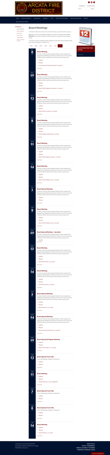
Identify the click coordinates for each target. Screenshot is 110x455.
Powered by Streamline (83, 449)
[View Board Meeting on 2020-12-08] (56, 54)
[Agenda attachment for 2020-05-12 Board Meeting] (41, 256)
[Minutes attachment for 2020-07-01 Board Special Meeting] (41, 200)
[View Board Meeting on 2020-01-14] (56, 425)
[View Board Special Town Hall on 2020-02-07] (56, 392)
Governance (18, 26)
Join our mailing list (97, 453)
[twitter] (89, 2)
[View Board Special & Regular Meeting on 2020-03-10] (56, 339)
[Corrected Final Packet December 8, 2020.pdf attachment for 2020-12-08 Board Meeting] (51, 65)
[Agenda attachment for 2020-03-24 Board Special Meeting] (41, 325)
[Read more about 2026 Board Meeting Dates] (86, 42)
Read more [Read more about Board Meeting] (40, 68)
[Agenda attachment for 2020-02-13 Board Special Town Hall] (41, 361)
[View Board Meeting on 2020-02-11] (56, 374)
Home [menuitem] (17, 18)
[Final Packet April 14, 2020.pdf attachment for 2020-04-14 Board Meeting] (46, 284)
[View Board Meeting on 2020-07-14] (56, 169)
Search (92, 8)
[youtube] (91, 2)
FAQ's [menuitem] (52, 18)
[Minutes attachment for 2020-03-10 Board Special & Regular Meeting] (41, 345)
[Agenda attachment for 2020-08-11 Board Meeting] (41, 151)
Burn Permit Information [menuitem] (22, 21)
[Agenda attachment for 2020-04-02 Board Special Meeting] (41, 302)
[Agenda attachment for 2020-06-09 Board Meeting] (41, 217)
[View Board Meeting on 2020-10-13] (56, 100)
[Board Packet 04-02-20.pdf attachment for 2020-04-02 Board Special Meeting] (46, 307)
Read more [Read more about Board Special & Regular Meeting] (40, 350)
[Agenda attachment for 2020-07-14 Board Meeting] (41, 174)
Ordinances (19, 33)
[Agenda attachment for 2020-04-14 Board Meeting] (41, 279)
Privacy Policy (91, 443)
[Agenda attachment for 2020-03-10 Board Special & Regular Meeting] (41, 342)
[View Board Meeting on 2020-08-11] (56, 146)
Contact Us (82, 6)
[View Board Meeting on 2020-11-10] (56, 77)
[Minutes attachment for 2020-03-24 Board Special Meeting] (41, 327)
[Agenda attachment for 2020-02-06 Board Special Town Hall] (41, 412)
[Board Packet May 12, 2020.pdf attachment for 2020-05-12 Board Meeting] (47, 261)
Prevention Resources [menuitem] (75, 18)
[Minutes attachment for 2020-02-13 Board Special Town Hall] (41, 364)
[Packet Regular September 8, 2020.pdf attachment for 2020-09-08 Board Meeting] (49, 134)
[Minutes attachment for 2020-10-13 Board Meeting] (41, 108)
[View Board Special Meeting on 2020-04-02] (56, 296)
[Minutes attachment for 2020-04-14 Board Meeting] (41, 282)
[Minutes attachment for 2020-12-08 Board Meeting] (41, 62)
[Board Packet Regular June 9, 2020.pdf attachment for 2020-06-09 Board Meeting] (49, 223)
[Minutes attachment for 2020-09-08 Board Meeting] (41, 131)
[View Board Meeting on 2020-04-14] (56, 273)
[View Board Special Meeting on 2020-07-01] (56, 192)
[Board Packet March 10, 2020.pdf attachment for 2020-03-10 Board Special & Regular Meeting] (47, 347)
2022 (50, 45)
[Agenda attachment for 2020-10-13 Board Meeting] (41, 106)
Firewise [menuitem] (85, 18)
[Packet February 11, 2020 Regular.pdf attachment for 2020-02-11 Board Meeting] (48, 381)
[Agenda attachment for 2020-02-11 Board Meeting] (41, 376)
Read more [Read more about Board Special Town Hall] (40, 367)
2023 (45, 45)
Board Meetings (20, 29)
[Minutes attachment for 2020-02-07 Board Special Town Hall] (41, 398)
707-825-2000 (91, 6)
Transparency (20, 37)
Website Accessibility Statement (85, 447)
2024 (40, 45)
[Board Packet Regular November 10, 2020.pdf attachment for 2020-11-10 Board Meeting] (51, 88)
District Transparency (88, 445)
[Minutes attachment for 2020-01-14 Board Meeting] (41, 430)
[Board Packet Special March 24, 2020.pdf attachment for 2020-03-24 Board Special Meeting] (49, 330)
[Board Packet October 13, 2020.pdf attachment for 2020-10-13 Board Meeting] (48, 111)
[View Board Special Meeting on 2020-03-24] (56, 319)
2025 (36, 45)
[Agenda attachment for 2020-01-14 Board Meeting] (41, 427)
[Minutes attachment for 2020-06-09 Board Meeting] (41, 220)
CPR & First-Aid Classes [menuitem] (62, 18)
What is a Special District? (20, 40)
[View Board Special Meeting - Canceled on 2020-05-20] (56, 235)
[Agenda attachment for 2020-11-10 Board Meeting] (41, 83)
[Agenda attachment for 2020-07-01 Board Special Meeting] (41, 197)
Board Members (20, 31)
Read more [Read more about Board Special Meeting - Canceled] (40, 241)
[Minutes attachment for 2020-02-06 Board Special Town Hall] (41, 415)
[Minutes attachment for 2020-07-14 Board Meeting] (41, 177)
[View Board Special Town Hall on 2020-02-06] (56, 409)
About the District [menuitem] (26, 18)
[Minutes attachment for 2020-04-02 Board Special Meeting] (41, 304)
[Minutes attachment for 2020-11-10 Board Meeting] (41, 85)
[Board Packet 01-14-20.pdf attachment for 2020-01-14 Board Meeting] (46, 432)
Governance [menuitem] (37, 18)
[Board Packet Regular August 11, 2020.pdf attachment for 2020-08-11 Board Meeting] (50, 157)
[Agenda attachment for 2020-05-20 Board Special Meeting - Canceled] (41, 240)
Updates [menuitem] (45, 18)
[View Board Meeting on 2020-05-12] (56, 251)
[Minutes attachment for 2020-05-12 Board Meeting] (41, 259)
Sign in (93, 449)
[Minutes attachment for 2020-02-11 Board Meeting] (41, 379)
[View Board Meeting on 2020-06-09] (56, 212)
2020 (60, 45)
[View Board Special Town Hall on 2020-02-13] (56, 358)
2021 (55, 45)
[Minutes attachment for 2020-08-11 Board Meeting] (41, 154)
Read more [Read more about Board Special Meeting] (40, 203)
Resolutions (19, 35)
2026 (31, 45)
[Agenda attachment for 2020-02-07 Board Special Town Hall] (41, 396)
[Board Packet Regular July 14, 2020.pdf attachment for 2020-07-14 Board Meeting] (49, 180)
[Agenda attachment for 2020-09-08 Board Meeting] (41, 128)
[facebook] (94, 2)
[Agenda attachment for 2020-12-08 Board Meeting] (41, 60)
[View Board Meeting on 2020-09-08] (56, 123)
